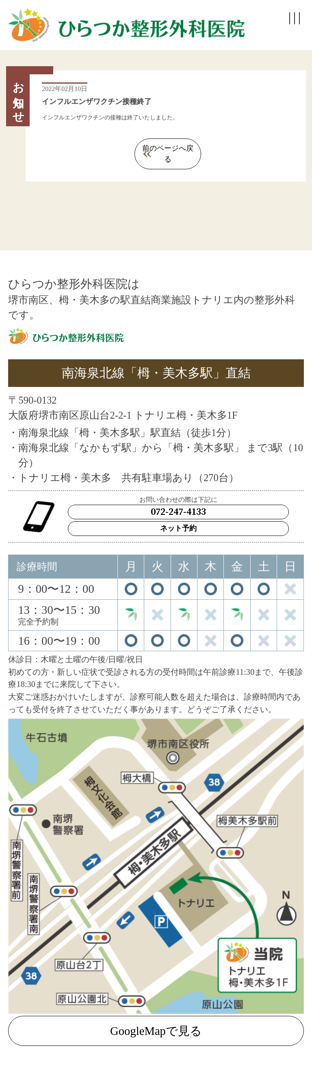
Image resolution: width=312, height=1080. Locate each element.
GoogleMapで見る (156, 1019)
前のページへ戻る (168, 148)
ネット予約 (178, 517)
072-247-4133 (178, 501)
